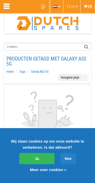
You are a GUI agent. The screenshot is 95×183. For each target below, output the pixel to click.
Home (10, 71)
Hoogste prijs (70, 77)
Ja (37, 158)
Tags (22, 71)
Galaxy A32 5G (40, 71)
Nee (68, 158)
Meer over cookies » (48, 169)
